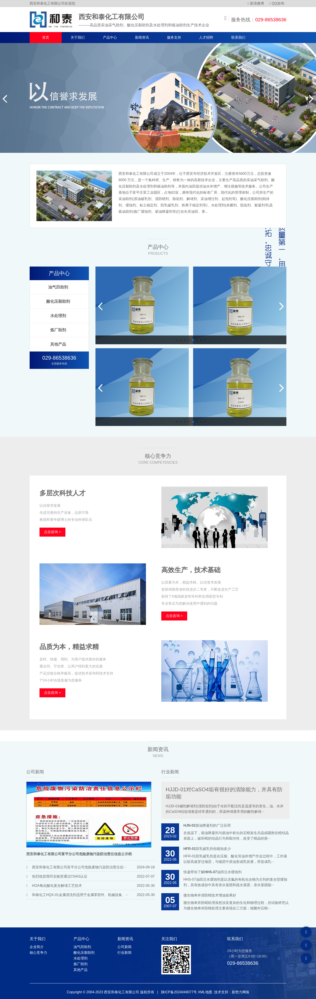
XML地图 (205, 992)
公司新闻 (35, 771)
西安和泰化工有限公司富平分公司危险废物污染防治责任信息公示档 (79, 854)
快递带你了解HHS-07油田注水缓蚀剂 (212, 872)
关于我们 (78, 37)
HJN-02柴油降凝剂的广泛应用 (207, 825)
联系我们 (238, 37)
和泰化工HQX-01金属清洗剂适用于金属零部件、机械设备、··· (80, 895)
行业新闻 (170, 771)
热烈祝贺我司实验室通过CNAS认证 (59, 876)
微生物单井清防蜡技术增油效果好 (209, 895)
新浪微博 (256, 3)
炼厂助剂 (58, 330)
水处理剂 (58, 316)
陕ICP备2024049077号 (179, 992)
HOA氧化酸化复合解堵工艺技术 (57, 885)
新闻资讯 (142, 37)
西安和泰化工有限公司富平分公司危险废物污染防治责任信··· (79, 867)
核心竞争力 (38, 952)
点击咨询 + (52, 532)
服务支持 (174, 37)
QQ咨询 (276, 3)
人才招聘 (206, 37)
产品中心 (110, 37)
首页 (45, 37)
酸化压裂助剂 (58, 301)
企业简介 (37, 947)
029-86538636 (270, 19)
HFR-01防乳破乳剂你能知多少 (207, 849)
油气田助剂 (58, 287)
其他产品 (58, 344)
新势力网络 (240, 992)
